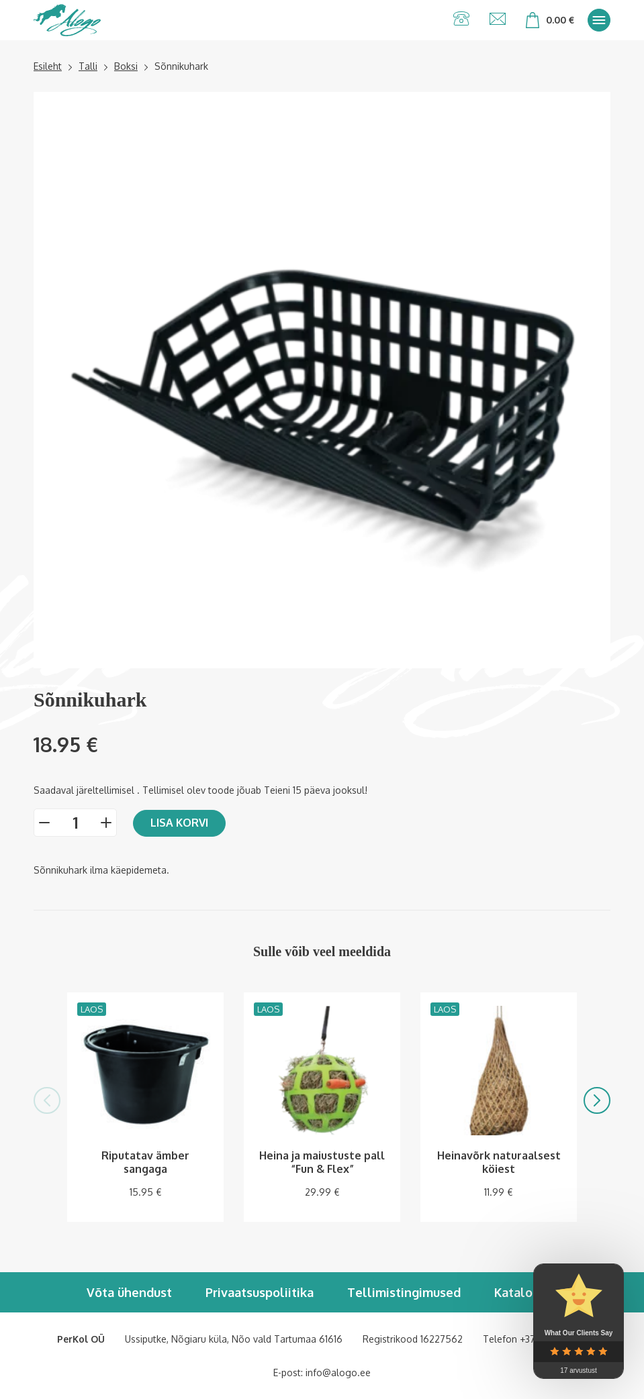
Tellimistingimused (404, 1292)
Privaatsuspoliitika (259, 1292)
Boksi (126, 66)
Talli (88, 66)
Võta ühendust (129, 1292)
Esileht (48, 66)
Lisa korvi (179, 822)
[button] (47, 1100)
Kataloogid (526, 1292)
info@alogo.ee (338, 1372)
